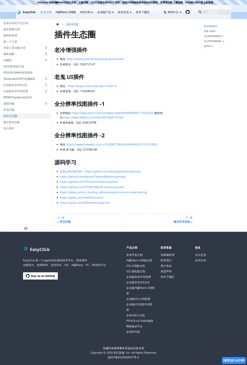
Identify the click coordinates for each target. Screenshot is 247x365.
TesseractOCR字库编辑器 (19, 79)
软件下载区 (143, 12)
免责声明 (166, 271)
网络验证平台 (134, 326)
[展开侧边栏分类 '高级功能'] (46, 103)
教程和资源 (10, 35)
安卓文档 (45, 12)
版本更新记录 (11, 29)
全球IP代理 (133, 332)
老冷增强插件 (210, 26)
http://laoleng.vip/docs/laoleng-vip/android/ (95, 59)
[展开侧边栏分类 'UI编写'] (46, 60)
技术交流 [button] (123, 12)
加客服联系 (167, 255)
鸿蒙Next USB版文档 (139, 260)
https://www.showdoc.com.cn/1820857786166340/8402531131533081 (112, 144)
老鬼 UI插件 (210, 31)
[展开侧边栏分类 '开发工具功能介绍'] (46, 48)
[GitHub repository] (188, 12)
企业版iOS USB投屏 (138, 299)
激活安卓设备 (11, 122)
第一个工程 (10, 41)
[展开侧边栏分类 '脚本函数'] (46, 54)
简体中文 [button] (171, 12)
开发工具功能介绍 (14, 48)
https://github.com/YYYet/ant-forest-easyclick (89, 182)
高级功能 (8, 103)
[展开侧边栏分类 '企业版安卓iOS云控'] (46, 85)
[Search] (214, 12)
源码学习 (208, 46)
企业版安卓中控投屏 (15, 91)
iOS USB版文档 (135, 266)
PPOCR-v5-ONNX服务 (139, 321)
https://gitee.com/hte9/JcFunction (81, 197)
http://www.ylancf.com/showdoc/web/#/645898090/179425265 (112, 113)
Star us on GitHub (40, 276)
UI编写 (7, 60)
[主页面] (57, 24)
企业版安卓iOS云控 (15, 85)
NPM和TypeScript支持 (17, 97)
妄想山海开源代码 (71, 171)
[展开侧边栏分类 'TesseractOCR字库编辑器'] (46, 78)
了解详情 (83, 2)
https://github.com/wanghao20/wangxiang (112, 171)
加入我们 (8, 128)
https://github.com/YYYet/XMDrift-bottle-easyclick (92, 187)
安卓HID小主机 (135, 315)
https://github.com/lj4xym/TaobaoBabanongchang (92, 176)
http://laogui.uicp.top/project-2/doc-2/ (92, 86)
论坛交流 (200, 255)
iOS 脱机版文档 (135, 271)
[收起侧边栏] (26, 228)
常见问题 (8, 110)
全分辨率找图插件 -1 (214, 36)
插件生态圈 (10, 116)
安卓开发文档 (134, 255)
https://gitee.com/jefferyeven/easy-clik (85, 203)
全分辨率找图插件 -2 (214, 41)
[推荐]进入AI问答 (234, 360)
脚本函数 (8, 54)
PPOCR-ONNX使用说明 (18, 72)
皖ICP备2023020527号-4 (123, 357)
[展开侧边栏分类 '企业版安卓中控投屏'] (46, 91)
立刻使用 (208, 2)
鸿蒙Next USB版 (66, 12)
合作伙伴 (200, 260)
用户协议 (166, 266)
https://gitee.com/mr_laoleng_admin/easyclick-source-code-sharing (103, 192)
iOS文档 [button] (85, 12)
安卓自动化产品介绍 (15, 23)
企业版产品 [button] (104, 12)
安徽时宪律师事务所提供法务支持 (123, 348)
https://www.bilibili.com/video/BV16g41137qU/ (93, 117)
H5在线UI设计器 (13, 66)
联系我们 (166, 260)
